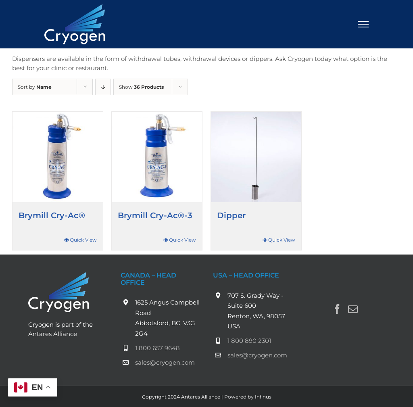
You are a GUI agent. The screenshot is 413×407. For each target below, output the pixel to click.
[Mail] (353, 309)
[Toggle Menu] (363, 24)
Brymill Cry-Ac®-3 (155, 215)
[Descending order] (103, 87)
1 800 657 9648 (157, 348)
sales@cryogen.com (165, 362)
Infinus (263, 397)
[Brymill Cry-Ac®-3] (157, 157)
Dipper (231, 215)
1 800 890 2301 (249, 340)
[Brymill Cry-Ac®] (58, 157)
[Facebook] (337, 309)
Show (141, 87)
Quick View (83, 240)
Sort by (35, 87)
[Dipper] (256, 157)
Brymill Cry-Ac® (52, 215)
